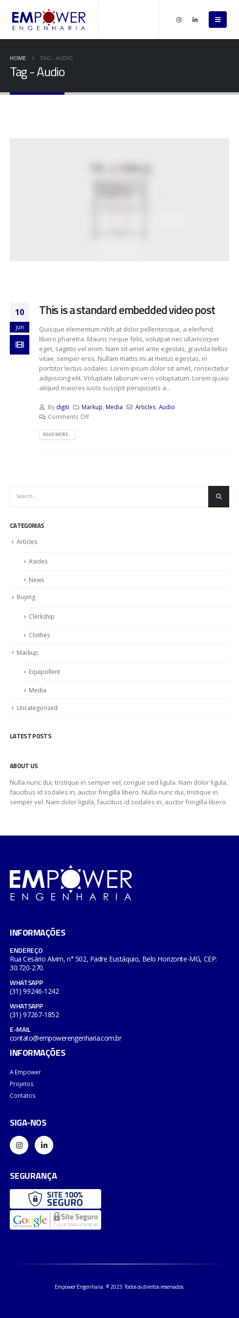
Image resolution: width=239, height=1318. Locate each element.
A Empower (25, 1072)
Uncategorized (37, 708)
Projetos (22, 1084)
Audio (167, 407)
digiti (62, 407)
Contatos (23, 1095)
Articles (145, 407)
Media (114, 407)
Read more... (57, 434)
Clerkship (42, 616)
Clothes (39, 635)
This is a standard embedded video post (127, 309)
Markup (92, 407)
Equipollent (44, 672)
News (36, 580)
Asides (38, 561)
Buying (26, 597)
